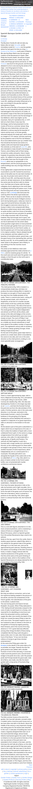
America (3, 23)
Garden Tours (16, 778)
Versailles (17, 45)
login (26, 773)
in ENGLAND (19, 18)
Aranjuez (4, 41)
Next (27, 20)
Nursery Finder (21, 780)
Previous (28, 22)
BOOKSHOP (5, 27)
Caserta (17, 47)
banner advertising (20, 771)
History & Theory (6, 3)
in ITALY (18, 28)
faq (4, 771)
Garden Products (9, 780)
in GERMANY (13, 20)
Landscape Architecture (22, 4)
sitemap (9, 771)
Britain (3, 25)
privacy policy (22, 769)
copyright (14, 769)
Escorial (3, 161)
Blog (29, 780)
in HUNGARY (20, 22)
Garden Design (27, 778)
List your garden (21, 2)
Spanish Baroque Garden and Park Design (13, 13)
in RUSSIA (12, 28)
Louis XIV (24, 147)
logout (16, 775)
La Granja (4, 39)
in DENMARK (20, 26)
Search (30, 2)
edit (2, 769)
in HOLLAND (18, 30)
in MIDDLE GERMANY (16, 24)
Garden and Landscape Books (18, 9)
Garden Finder (5, 778)
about (7, 769)
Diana (14, 458)
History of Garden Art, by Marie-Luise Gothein (14, 11)
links (30, 769)
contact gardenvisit (16, 773)
